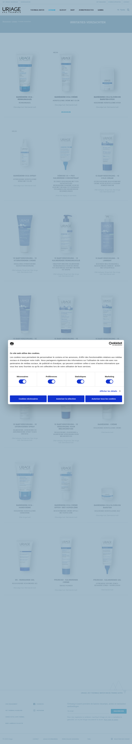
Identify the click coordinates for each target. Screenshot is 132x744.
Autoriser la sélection (66, 399)
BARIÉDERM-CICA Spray (24, 178)
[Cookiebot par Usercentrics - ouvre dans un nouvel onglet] (111, 344)
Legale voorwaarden (50, 739)
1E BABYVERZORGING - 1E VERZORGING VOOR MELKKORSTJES (66, 429)
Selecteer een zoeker (120, 739)
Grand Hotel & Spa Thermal (14, 717)
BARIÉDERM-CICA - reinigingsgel (24, 98)
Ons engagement (11, 704)
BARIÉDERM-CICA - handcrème (24, 509)
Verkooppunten (115, 2)
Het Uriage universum (10, 2)
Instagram (38, 710)
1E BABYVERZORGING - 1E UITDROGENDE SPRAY (25, 428)
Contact (126, 2)
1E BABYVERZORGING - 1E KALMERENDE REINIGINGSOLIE (66, 262)
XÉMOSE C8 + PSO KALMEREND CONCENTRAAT (66, 179)
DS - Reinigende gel (24, 582)
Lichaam (51, 10)
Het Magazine (101, 2)
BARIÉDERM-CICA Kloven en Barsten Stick (107, 98)
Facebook (38, 704)
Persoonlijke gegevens (70, 739)
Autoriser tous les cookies (104, 399)
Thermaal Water (37, 10)
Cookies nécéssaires (28, 399)
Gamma (101, 10)
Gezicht (63, 10)
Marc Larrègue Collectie (14, 723)
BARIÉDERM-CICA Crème (65, 97)
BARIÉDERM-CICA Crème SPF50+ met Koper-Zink (66, 509)
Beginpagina (7, 21)
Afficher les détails (108, 391)
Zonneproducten (86, 10)
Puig (89, 739)
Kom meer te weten (111, 720)
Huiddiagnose (25, 2)
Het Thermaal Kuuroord (13, 710)
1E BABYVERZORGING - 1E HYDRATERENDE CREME (25, 262)
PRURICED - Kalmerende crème (66, 583)
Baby (73, 10)
